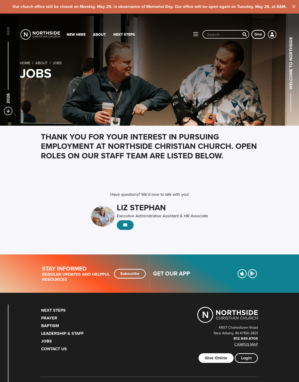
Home (25, 62)
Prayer (49, 318)
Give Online (216, 358)
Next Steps (124, 34)
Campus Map (246, 344)
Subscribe (129, 274)
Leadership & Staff (62, 333)
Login (246, 358)
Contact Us (54, 349)
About (99, 34)
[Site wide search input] (221, 34)
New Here (76, 34)
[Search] (244, 34)
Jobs (46, 341)
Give (258, 34)
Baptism (50, 326)
